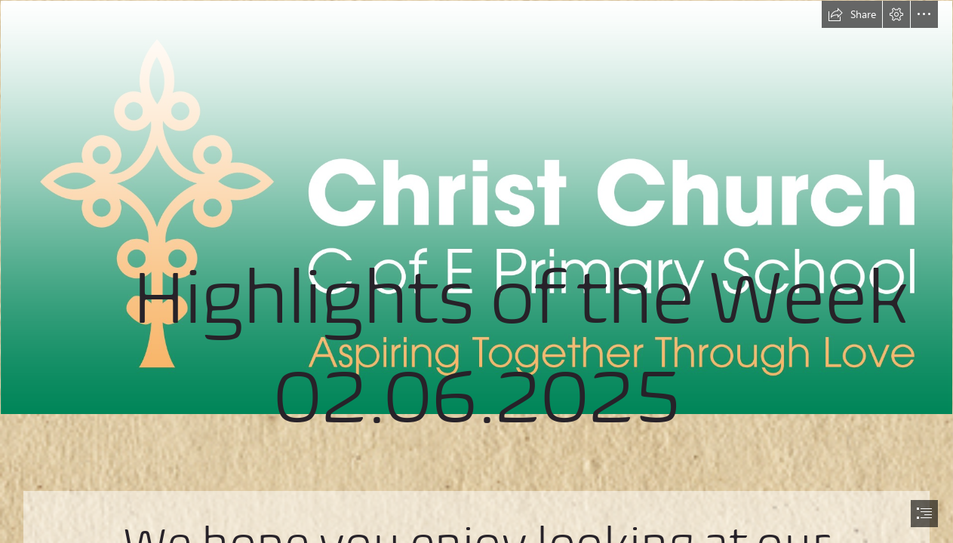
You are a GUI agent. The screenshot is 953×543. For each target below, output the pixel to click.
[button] (852, 14)
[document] (476, 271)
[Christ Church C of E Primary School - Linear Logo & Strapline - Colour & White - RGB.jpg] (476, 240)
